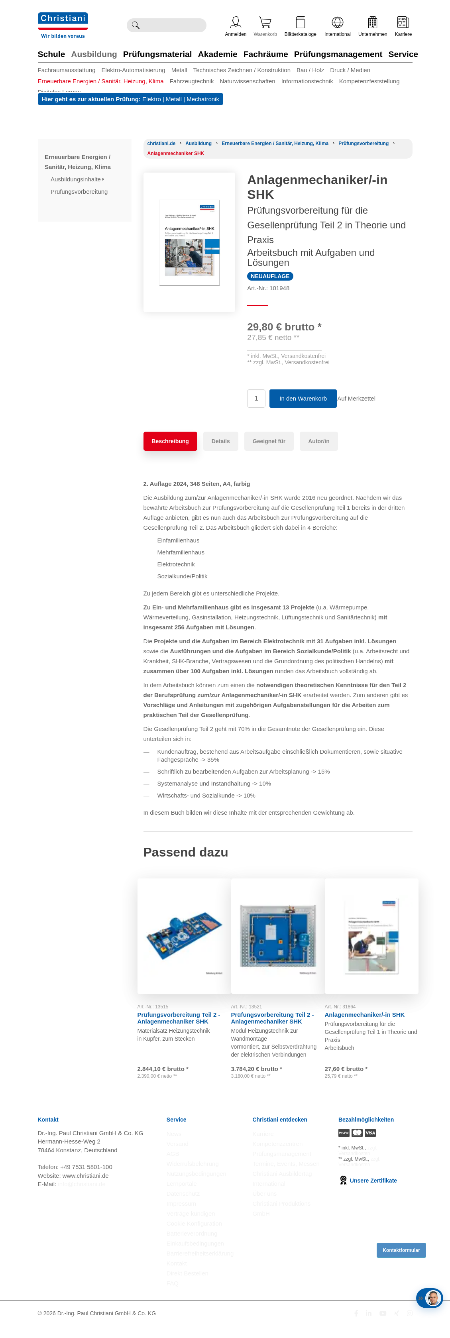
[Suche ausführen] (135, 25)
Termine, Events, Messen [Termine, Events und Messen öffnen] (285, 1175)
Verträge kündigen (191, 1225)
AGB (173, 1165)
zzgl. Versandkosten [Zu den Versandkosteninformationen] (357, 1162)
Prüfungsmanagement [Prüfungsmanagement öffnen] (281, 1165)
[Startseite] (161, 143)
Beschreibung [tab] (170, 441)
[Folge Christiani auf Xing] (396, 1325)
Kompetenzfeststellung (369, 81)
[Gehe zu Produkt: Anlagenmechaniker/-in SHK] (372, 928)
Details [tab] (221, 441)
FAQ (173, 1294)
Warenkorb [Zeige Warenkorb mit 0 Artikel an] (265, 26)
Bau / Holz (310, 70)
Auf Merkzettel (362, 398)
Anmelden (236, 26)
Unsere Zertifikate (367, 1192)
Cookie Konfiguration (194, 1235)
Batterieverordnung (192, 1245)
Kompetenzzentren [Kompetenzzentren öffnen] (277, 1155)
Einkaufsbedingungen (195, 1255)
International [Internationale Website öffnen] (337, 26)
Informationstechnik (307, 81)
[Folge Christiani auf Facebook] (356, 1325)
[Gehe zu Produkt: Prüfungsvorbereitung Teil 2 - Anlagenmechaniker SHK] (184, 928)
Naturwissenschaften (247, 81)
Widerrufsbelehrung (193, 1175)
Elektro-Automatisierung (133, 70)
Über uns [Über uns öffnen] (264, 1205)
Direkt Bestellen (187, 1284)
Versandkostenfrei (303, 356)
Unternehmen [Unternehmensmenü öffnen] (372, 26)
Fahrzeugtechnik (192, 81)
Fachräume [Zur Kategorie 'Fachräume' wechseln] (266, 54)
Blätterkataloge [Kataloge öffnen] (300, 26)
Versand (178, 1155)
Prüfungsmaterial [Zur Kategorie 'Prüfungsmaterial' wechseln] (157, 54)
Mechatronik (203, 99)
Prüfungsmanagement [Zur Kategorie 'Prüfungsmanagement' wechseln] (338, 54)
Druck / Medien (350, 70)
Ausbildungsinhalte (77, 179)
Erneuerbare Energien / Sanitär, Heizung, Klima (101, 81)
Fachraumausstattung (67, 70)
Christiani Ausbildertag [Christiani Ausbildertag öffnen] (282, 1185)
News (174, 1145)
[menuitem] (70, 70)
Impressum (181, 1215)
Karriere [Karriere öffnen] (403, 26)
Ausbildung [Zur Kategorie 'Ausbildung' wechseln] (94, 54)
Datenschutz (183, 1205)
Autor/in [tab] (319, 441)
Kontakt (177, 1274)
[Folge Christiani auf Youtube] (383, 1325)
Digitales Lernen (59, 91)
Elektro (151, 99)
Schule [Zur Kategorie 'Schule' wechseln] (51, 54)
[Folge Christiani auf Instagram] (410, 1325)
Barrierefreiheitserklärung (200, 1264)
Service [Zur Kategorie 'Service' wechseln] (404, 54)
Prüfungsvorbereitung (80, 191)
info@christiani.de (81, 1195)
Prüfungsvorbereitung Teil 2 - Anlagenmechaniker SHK (183, 1001)
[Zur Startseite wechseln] (63, 17)
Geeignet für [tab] (269, 441)
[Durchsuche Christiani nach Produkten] (175, 25)
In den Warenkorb (303, 398)
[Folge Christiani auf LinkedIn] (368, 1325)
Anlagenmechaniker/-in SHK (371, 998)
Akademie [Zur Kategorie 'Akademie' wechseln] (218, 54)
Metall (179, 70)
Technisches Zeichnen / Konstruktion (242, 70)
